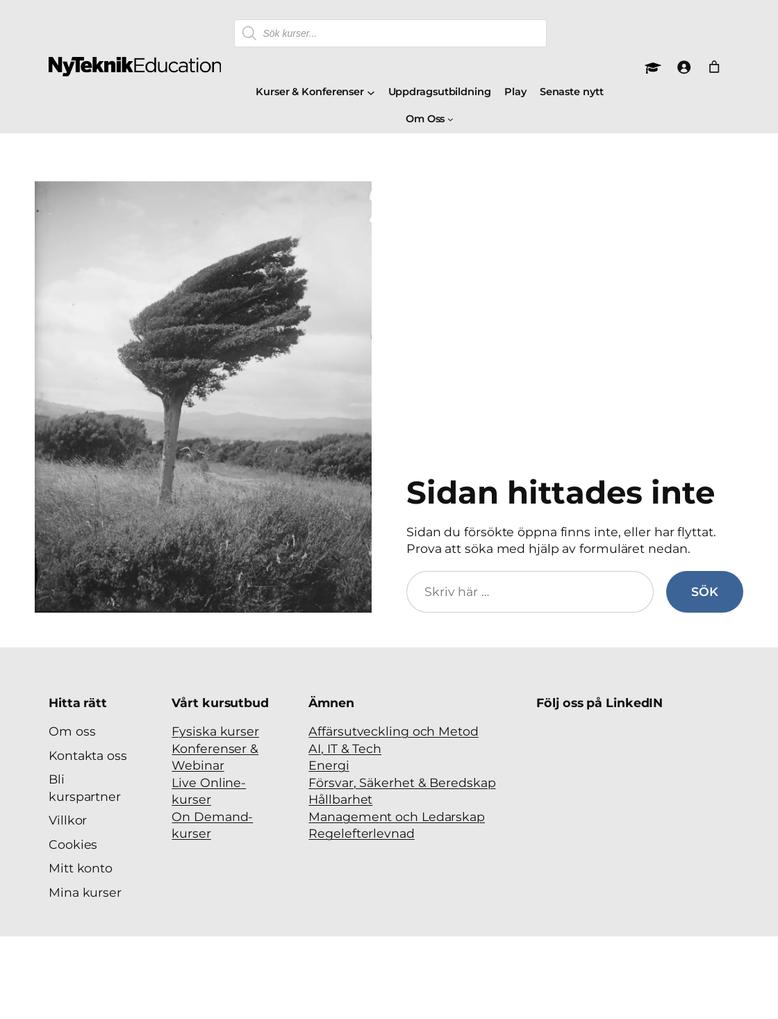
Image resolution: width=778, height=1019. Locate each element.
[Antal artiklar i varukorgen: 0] (714, 66)
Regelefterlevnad (361, 833)
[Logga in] (683, 66)
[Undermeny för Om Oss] (450, 119)
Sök (704, 591)
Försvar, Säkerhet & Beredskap (401, 782)
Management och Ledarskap (396, 816)
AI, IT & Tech (344, 748)
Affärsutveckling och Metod (393, 731)
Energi (328, 765)
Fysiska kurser (215, 731)
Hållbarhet (340, 799)
